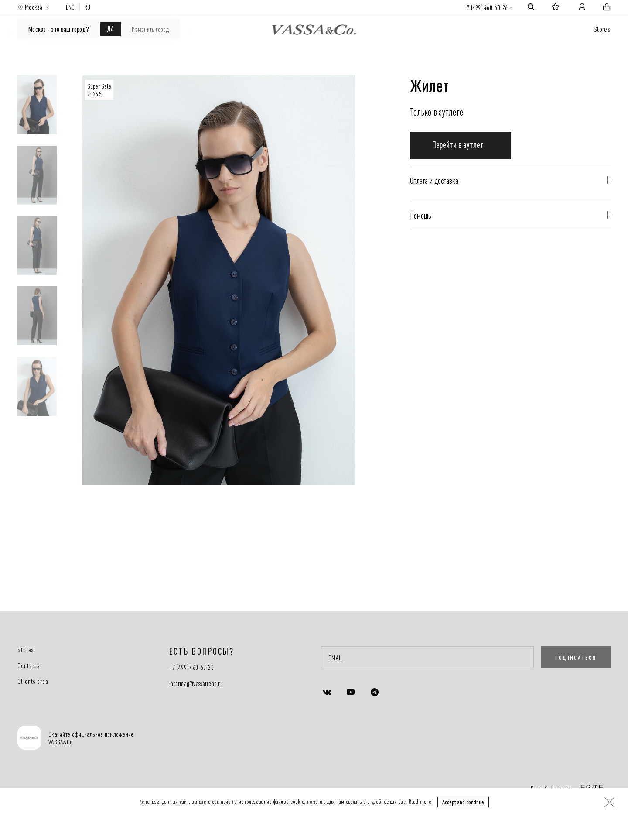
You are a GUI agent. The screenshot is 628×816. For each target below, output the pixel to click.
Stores (602, 29)
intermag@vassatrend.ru (196, 683)
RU (87, 7)
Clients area (32, 681)
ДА (110, 28)
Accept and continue (463, 802)
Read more (420, 801)
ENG (70, 7)
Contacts (28, 665)
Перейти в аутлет (458, 156)
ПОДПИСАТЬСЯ (575, 657)
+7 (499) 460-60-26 (486, 7)
